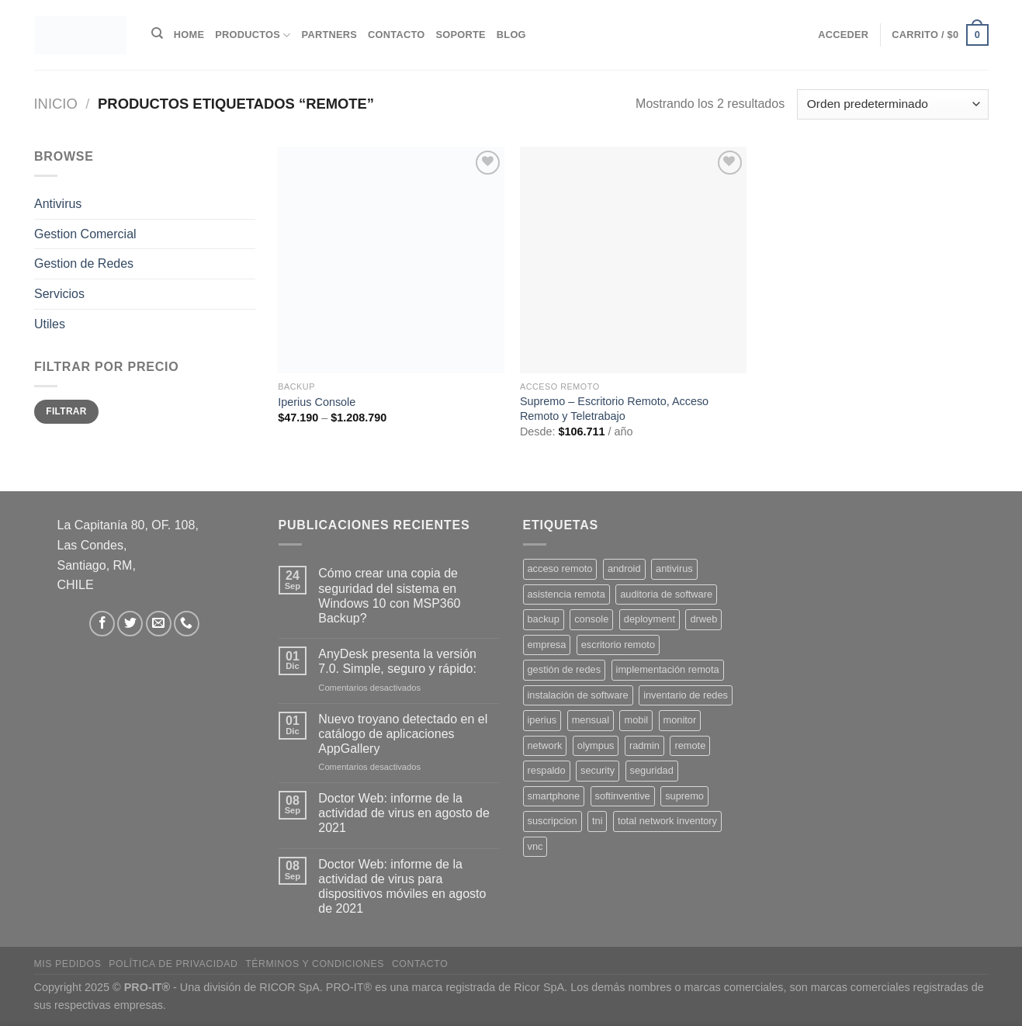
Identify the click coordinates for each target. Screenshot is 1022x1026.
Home (189, 34)
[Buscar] (157, 33)
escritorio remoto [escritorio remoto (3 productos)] (618, 644)
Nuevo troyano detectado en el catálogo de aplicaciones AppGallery (402, 733)
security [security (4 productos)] (597, 770)
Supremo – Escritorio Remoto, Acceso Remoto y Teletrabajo (614, 408)
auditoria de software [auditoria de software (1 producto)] (666, 594)
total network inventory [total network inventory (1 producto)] (667, 821)
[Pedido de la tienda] (892, 104)
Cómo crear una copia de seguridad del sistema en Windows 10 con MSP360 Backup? (389, 596)
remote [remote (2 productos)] (689, 745)
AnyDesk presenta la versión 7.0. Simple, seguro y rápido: (397, 661)
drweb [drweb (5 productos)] (703, 619)
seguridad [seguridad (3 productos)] (652, 770)
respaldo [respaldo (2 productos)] (547, 770)
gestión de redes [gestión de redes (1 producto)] (564, 669)
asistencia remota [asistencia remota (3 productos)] (566, 594)
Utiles (49, 323)
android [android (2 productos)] (624, 568)
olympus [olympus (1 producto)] (596, 745)
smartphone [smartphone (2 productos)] (554, 796)
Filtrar (66, 411)
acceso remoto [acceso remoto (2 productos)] (560, 568)
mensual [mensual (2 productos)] (590, 720)
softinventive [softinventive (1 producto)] (622, 796)
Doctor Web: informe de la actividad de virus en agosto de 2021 (404, 813)
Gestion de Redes (83, 263)
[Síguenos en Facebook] (102, 623)
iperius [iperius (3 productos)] (542, 720)
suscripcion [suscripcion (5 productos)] (552, 821)
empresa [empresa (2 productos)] (547, 644)
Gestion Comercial (85, 234)
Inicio (56, 103)
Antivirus (57, 203)
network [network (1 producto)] (545, 745)
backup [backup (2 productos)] (544, 619)
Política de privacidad (173, 963)
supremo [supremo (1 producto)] (684, 796)
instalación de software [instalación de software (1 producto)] (578, 695)
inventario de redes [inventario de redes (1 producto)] (685, 695)
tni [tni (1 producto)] (597, 821)
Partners (330, 34)
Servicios (59, 293)
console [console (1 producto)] (591, 619)
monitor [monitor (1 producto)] (680, 720)
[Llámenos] (186, 623)
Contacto (396, 34)
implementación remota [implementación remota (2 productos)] (667, 669)
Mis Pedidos (68, 963)
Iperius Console (316, 402)
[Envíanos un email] (158, 623)
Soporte (460, 34)
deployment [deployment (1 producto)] (649, 619)
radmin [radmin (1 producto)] (644, 745)
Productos (252, 35)
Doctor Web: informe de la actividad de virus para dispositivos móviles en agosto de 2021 (402, 887)
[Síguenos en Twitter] (130, 623)
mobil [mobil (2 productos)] (636, 720)
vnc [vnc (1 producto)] (535, 846)
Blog (511, 34)
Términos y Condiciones (314, 963)
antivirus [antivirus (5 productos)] (674, 568)
